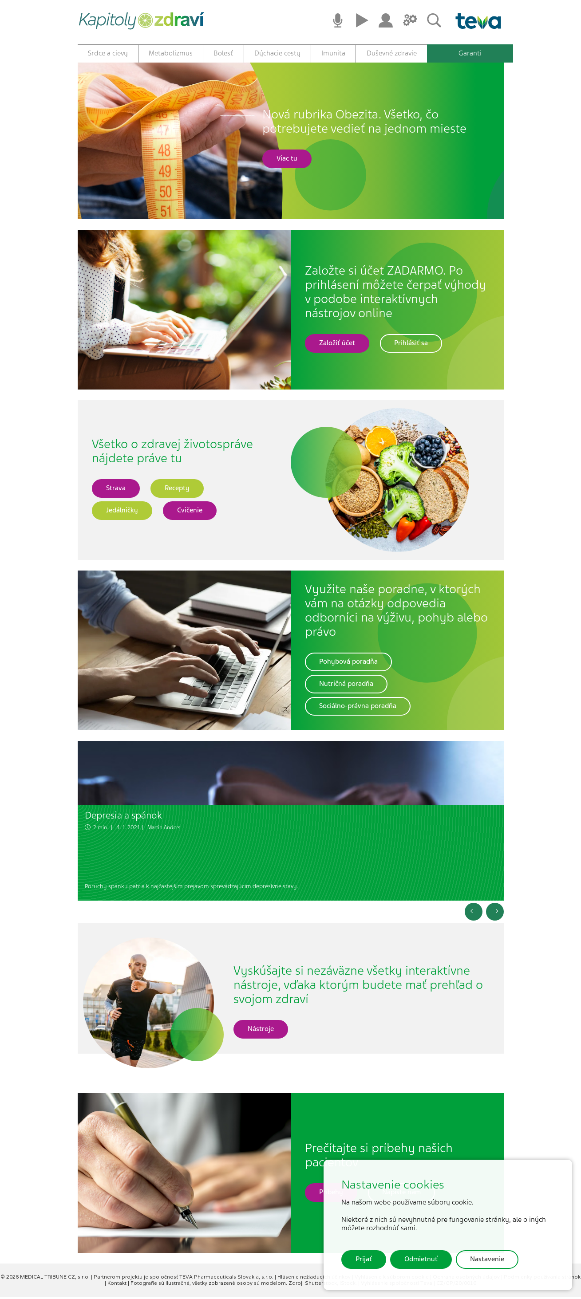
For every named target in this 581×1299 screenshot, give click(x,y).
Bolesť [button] (223, 53)
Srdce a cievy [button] (108, 53)
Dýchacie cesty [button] (277, 53)
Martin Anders (163, 830)
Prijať (364, 1259)
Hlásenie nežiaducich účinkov (314, 1279)
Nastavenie (487, 1259)
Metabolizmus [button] (171, 53)
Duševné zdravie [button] (392, 53)
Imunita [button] (333, 53)
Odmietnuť (421, 1259)
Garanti (470, 53)
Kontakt (117, 1285)
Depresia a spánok (123, 817)
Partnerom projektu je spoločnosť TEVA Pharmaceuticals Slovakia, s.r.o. (184, 1279)
